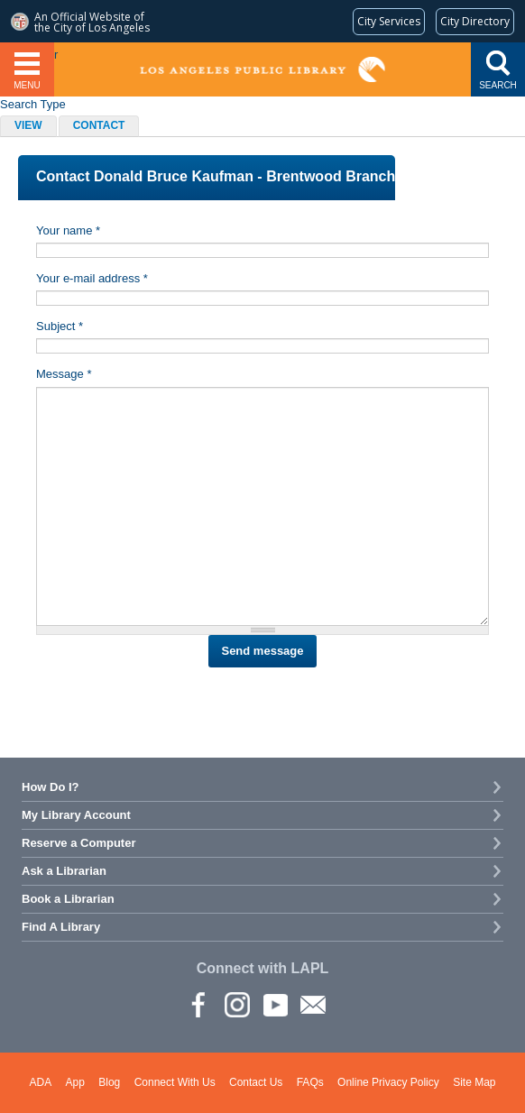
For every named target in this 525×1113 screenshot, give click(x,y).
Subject (59, 326)
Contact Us (255, 1082)
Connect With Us (175, 1082)
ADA (41, 1082)
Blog (109, 1082)
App (75, 1082)
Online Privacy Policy (388, 1082)
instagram (236, 1003)
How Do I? (50, 787)
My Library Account (76, 815)
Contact (106, 126)
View (28, 125)
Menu (27, 85)
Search (498, 85)
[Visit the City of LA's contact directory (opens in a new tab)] (475, 21)
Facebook (198, 1003)
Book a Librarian (68, 899)
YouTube (274, 1003)
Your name (68, 230)
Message (63, 374)
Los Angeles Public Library (263, 69)
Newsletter (312, 1003)
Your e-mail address (92, 278)
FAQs (310, 1082)
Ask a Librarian (64, 871)
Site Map (474, 1082)
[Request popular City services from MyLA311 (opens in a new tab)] (389, 21)
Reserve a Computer (78, 843)
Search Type (33, 104)
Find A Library (61, 927)
